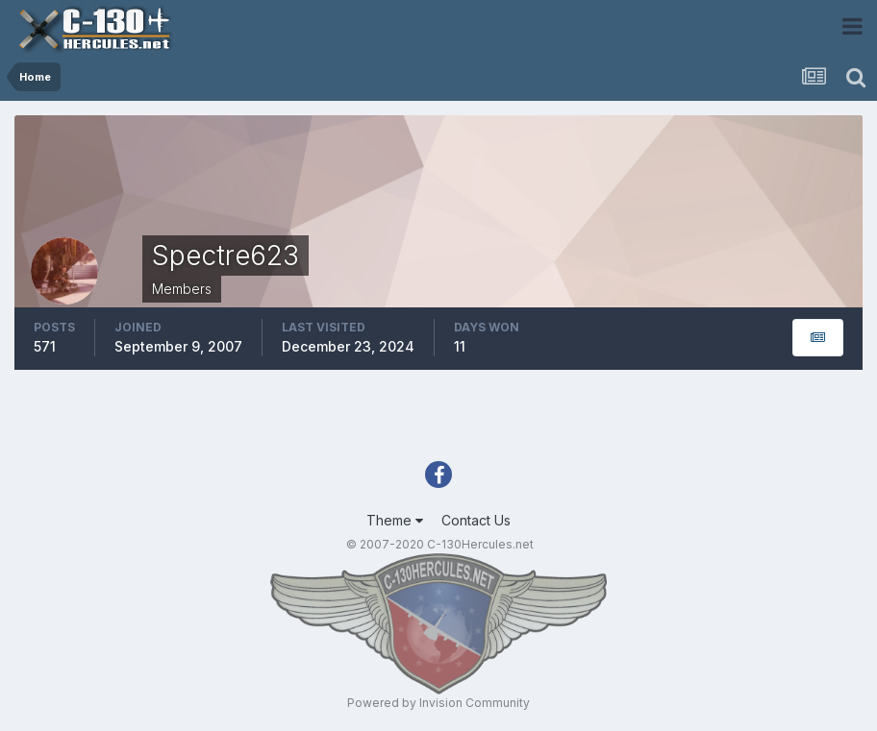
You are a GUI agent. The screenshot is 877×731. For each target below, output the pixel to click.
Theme (394, 520)
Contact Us (476, 520)
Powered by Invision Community (438, 702)
